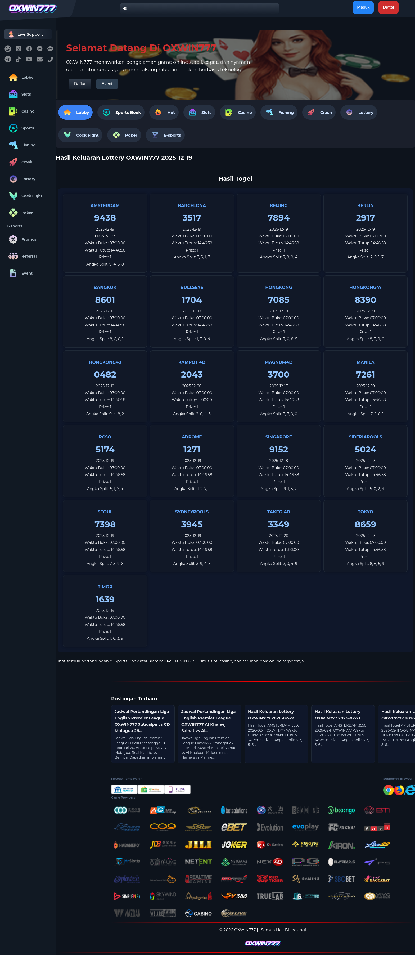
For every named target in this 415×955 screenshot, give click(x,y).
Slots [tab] (199, 112)
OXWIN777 (105, 236)
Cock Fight (24, 196)
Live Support (25, 34)
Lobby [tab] (75, 112)
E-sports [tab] (165, 135)
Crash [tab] (319, 112)
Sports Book (128, 112)
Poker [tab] (124, 135)
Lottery (21, 179)
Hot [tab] (164, 112)
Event (20, 273)
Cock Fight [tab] (80, 135)
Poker (20, 212)
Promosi (22, 239)
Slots (19, 94)
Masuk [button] (363, 7)
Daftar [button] (388, 7)
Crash (19, 162)
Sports (20, 128)
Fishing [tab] (279, 112)
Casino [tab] (238, 112)
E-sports (15, 226)
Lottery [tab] (358, 112)
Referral (22, 256)
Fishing (21, 145)
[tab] (121, 112)
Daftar (80, 84)
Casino (20, 111)
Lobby (20, 77)
